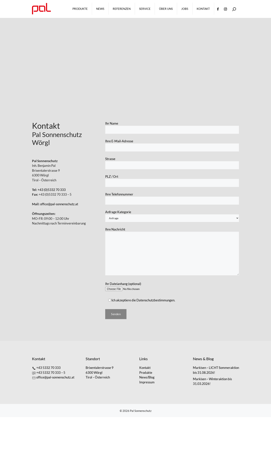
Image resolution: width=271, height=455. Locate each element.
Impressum (147, 382)
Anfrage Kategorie (118, 212)
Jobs (184, 8)
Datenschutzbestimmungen (155, 300)
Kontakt (203, 8)
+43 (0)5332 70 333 (52, 190)
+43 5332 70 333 (48, 368)
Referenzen (122, 8)
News (100, 8)
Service (145, 8)
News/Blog (147, 377)
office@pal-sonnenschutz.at (59, 204)
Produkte (80, 8)
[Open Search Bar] (234, 9)
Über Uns (166, 8)
